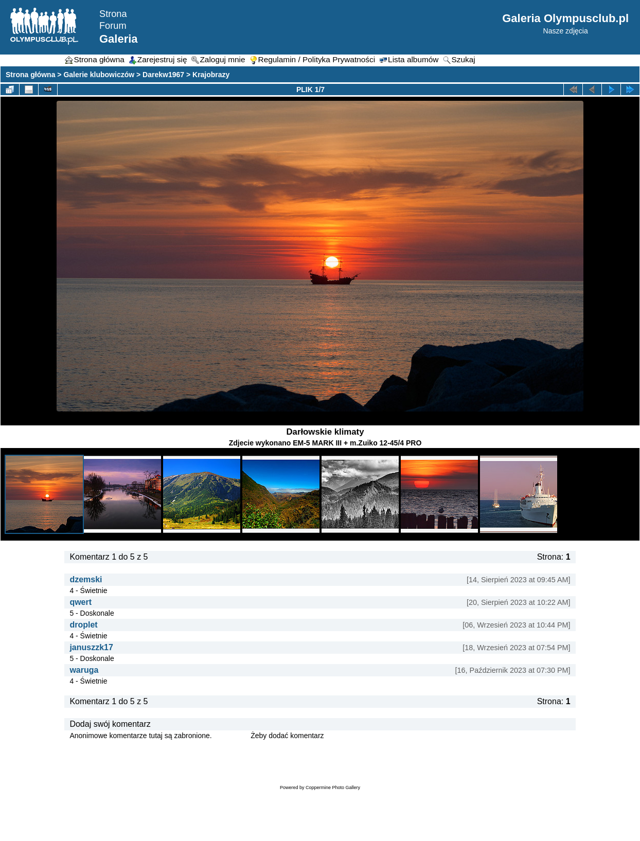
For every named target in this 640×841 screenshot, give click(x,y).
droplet (83, 624)
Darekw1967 (163, 74)
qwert (80, 602)
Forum (113, 26)
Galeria (118, 38)
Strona (113, 14)
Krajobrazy (210, 74)
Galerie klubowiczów (98, 74)
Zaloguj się (231, 735)
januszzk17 (91, 647)
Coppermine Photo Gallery (333, 787)
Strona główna (30, 74)
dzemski (85, 579)
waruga (83, 670)
